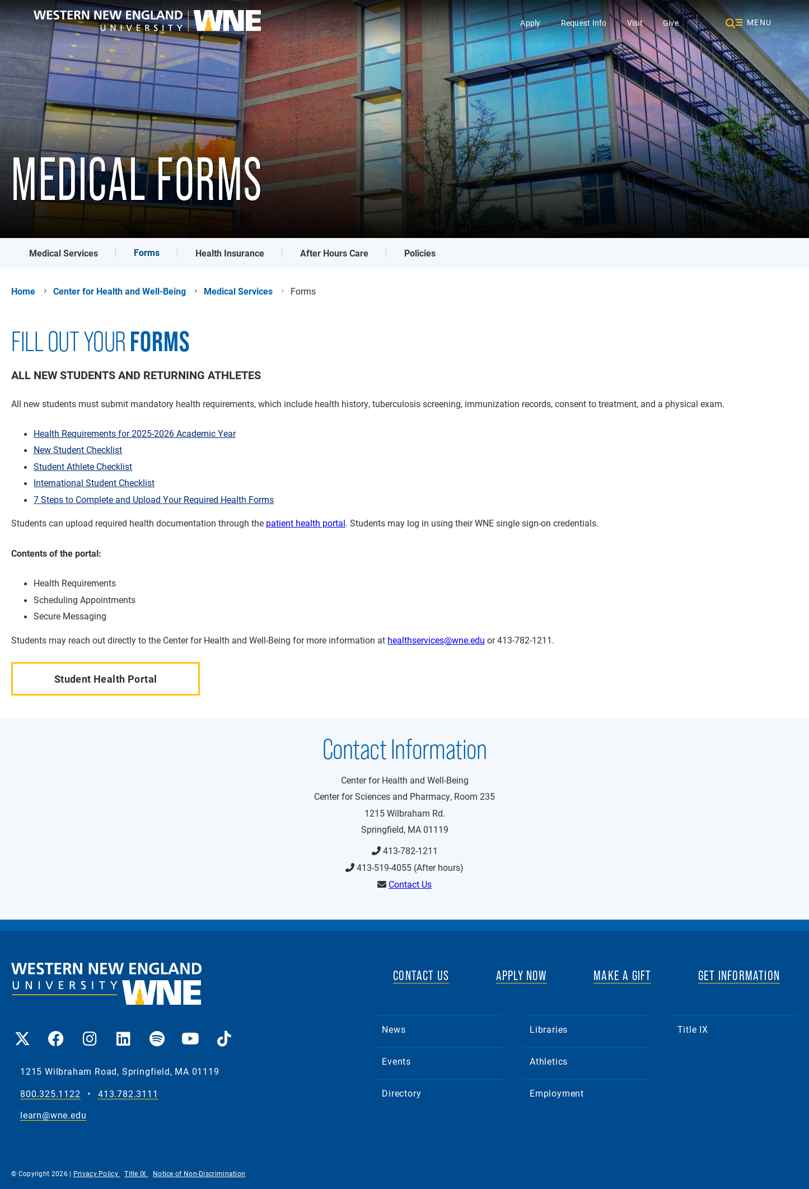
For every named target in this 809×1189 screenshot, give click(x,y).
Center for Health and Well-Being (119, 291)
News (393, 1029)
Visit (635, 22)
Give (671, 22)
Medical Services (63, 253)
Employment (557, 1093)
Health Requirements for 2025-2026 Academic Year (135, 433)
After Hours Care (334, 253)
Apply (530, 22)
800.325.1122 (50, 1094)
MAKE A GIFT (622, 975)
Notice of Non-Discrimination (199, 1173)
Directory (401, 1093)
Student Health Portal (105, 679)
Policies (420, 253)
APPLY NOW (521, 975)
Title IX (692, 1029)
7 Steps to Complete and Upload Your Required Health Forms (154, 499)
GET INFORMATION (739, 975)
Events (396, 1061)
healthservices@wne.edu (436, 640)
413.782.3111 (128, 1094)
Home (23, 291)
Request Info (584, 22)
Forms (147, 252)
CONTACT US (421, 975)
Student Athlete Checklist (83, 466)
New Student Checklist (78, 449)
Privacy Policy (96, 1173)
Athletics (549, 1061)
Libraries (549, 1029)
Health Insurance (229, 253)
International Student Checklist (94, 482)
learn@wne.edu (53, 1115)
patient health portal (305, 523)
